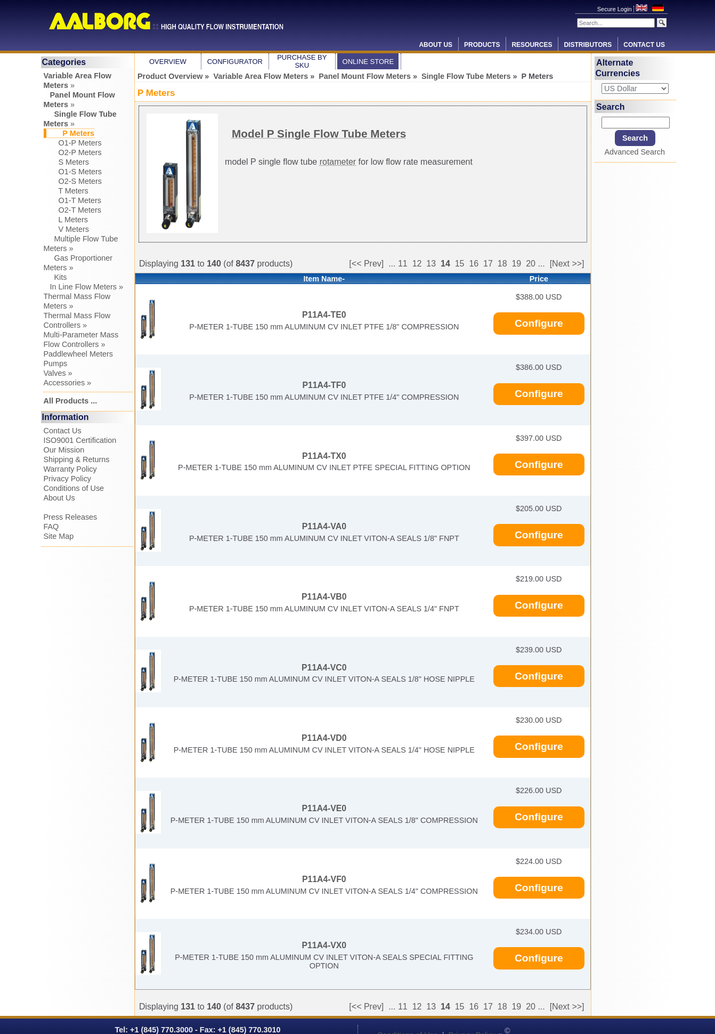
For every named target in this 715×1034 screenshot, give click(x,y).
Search (610, 106)
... (391, 263)
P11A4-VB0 (324, 596)
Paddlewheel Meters (78, 354)
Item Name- (324, 278)
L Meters (66, 219)
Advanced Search (634, 152)
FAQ (51, 526)
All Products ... (71, 401)
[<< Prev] (366, 263)
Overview (167, 62)
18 (502, 263)
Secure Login (615, 9)
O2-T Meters (73, 210)
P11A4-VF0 (324, 879)
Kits (55, 277)
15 (460, 263)
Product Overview (169, 76)
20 (530, 263)
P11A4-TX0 (324, 456)
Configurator (235, 62)
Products (482, 45)
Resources (531, 45)
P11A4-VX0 (324, 945)
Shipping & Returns (77, 459)
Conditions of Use (74, 488)
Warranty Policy (70, 469)
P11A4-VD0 (324, 737)
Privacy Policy (68, 478)
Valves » (58, 373)
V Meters (67, 229)
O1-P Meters (73, 143)
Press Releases (71, 517)
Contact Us (644, 45)
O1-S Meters (73, 171)
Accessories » (68, 382)
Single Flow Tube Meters (466, 76)
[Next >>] (567, 263)
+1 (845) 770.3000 (160, 1029)
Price (539, 278)
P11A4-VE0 (324, 808)
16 (473, 263)
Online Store (368, 62)
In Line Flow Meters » (84, 286)
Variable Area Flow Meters (260, 76)
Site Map (59, 536)
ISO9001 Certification (80, 440)
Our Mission (64, 450)
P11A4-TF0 (324, 385)
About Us (435, 45)
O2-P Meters (73, 152)
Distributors (588, 45)
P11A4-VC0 (324, 667)
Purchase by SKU (302, 61)
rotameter (338, 161)
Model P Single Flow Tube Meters (319, 133)
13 (431, 263)
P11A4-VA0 (324, 526)
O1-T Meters (73, 200)
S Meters (67, 162)
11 (403, 263)
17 (488, 263)
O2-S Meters (73, 181)
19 (516, 263)
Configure (539, 323)
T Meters (66, 191)
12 (417, 263)
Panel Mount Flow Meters (365, 76)
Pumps (56, 363)
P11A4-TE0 (324, 314)
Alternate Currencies (618, 68)
